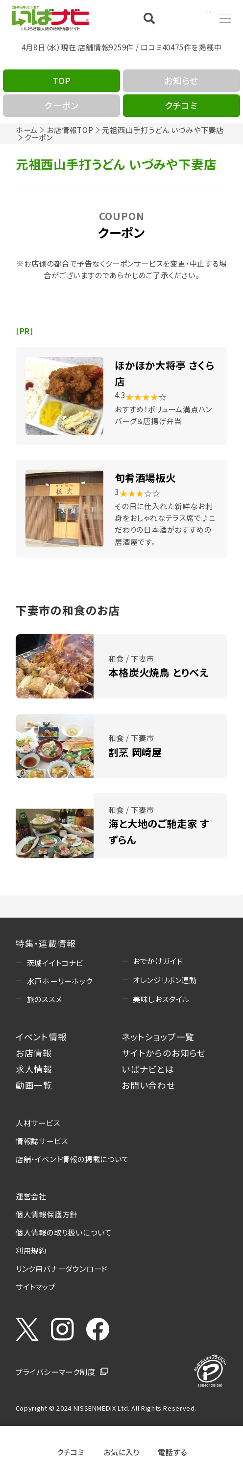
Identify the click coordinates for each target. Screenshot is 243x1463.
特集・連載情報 (46, 943)
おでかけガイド (158, 960)
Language (192, 18)
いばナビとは (148, 1068)
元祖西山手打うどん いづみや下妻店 (163, 129)
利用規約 (31, 1250)
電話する (172, 1451)
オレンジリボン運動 (165, 979)
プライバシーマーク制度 (56, 1371)
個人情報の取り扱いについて (64, 1232)
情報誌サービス (42, 1140)
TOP (61, 80)
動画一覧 (34, 1085)
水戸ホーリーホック (60, 980)
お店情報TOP (70, 129)
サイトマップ (36, 1286)
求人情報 (34, 1068)
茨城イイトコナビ (55, 962)
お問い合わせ (148, 1085)
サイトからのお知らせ (164, 1052)
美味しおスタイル (161, 998)
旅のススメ (44, 998)
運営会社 (31, 1196)
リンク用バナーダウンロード (62, 1268)
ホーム (27, 129)
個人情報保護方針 (46, 1214)
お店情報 (34, 1052)
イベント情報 (41, 1036)
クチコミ (70, 1451)
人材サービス (38, 1122)
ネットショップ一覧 (158, 1036)
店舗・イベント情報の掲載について (72, 1158)
